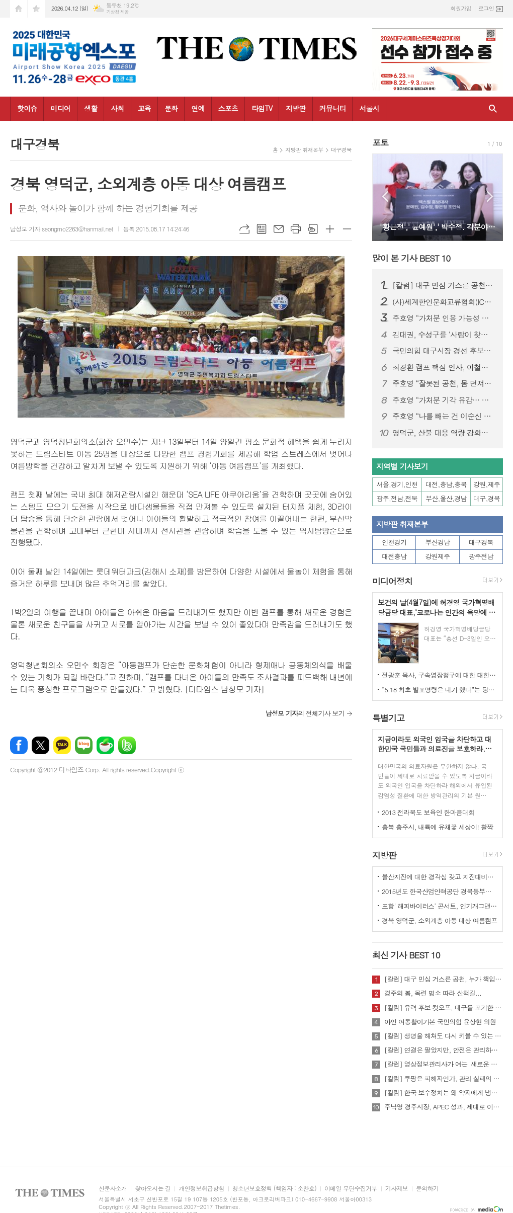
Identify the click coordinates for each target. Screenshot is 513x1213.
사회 (117, 108)
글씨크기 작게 (347, 229)
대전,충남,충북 (446, 484)
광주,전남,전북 (397, 498)
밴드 (127, 745)
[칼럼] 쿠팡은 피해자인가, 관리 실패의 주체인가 (443, 1078)
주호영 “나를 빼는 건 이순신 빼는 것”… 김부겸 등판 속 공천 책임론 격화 (443, 416)
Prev (385, 196)
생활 (90, 108)
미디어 (60, 108)
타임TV (261, 108)
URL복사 (244, 229)
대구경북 (341, 149)
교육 (144, 108)
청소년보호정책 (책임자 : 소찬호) (274, 1188)
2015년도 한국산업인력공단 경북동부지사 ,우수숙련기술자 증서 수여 (439, 891)
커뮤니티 (332, 108)
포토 (380, 142)
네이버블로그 (84, 745)
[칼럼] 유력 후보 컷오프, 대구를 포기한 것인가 (443, 1007)
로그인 (486, 8)
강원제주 (437, 556)
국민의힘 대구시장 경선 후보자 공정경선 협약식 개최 (443, 351)
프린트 (296, 229)
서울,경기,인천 (397, 484)
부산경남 (437, 542)
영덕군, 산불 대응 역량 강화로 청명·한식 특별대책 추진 (443, 433)
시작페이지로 (18, 9)
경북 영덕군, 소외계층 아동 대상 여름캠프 (439, 920)
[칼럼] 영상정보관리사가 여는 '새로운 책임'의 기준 (443, 1064)
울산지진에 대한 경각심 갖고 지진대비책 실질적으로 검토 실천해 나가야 (439, 876)
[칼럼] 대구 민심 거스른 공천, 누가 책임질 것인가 (443, 285)
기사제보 (396, 1188)
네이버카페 (105, 745)
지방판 (295, 108)
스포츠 (228, 108)
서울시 (369, 108)
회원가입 (461, 8)
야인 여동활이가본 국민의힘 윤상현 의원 (440, 1021)
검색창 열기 (493, 109)
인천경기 (394, 542)
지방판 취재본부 (304, 149)
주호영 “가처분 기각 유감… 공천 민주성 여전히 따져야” (443, 400)
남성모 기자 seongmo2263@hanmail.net (61, 228)
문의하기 (427, 1188)
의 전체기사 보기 (305, 713)
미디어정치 (392, 581)
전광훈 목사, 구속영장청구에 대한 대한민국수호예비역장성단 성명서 (439, 675)
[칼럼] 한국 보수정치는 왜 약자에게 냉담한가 (443, 1092)
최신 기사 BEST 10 (406, 955)
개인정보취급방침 (201, 1188)
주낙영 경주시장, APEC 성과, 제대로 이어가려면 (443, 1106)
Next (490, 196)
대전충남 (394, 556)
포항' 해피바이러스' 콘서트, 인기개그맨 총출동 (439, 906)
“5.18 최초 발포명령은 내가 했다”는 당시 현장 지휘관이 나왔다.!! (439, 689)
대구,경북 (486, 498)
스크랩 (313, 229)
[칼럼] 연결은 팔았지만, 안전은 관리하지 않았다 (443, 1050)
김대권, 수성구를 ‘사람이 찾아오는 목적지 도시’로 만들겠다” (443, 335)
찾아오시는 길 (152, 1188)
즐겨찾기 (36, 9)
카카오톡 (62, 745)
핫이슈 (27, 108)
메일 (279, 229)
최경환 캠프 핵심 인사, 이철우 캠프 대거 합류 (443, 367)
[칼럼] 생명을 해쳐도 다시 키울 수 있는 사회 (443, 1035)
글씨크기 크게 (330, 229)
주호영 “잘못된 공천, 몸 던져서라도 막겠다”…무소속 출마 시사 (443, 383)
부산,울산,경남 (446, 498)
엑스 (40, 745)
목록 (261, 229)
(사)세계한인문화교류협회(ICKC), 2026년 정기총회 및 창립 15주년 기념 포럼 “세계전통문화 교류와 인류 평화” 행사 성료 (443, 302)
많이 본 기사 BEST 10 (411, 258)
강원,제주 (486, 484)
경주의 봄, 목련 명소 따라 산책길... (432, 993)
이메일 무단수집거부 (350, 1188)
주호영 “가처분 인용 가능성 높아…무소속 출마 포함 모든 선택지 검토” (443, 318)
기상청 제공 (117, 12)
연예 (197, 108)
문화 (171, 108)
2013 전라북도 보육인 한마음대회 (428, 812)
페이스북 (19, 745)
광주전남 (481, 556)
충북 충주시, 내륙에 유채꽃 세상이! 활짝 (437, 827)
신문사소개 (113, 1188)
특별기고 (388, 718)
